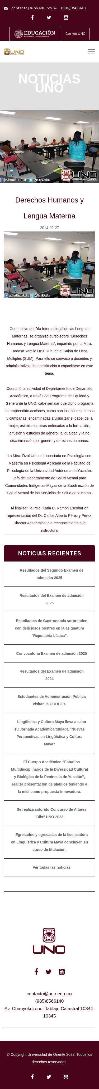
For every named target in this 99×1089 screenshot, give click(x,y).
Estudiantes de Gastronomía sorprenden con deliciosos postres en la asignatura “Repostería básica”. (51, 628)
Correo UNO (75, 33)
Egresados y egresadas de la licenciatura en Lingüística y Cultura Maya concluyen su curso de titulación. (49, 842)
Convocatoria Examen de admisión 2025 (51, 653)
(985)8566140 (73, 8)
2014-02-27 (49, 228)
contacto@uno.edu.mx (31, 8)
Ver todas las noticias (51, 867)
